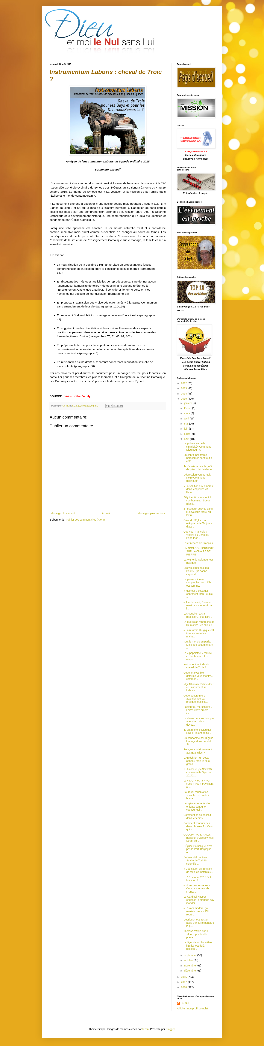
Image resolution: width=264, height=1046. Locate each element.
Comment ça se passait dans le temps (197, 816)
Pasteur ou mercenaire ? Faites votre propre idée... (197, 710)
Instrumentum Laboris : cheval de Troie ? (196, 666)
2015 (184, 398)
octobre (189, 960)
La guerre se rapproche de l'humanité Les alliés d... (198, 623)
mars (187, 413)
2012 (184, 383)
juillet (187, 433)
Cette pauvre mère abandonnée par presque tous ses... (195, 698)
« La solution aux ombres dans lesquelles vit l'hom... (198, 489)
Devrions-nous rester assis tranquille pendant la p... (198, 922)
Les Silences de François (198, 543)
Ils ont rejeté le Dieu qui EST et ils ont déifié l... (197, 731)
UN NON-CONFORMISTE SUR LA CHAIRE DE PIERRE (198, 551)
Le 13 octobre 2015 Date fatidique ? (197, 879)
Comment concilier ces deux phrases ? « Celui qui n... (198, 826)
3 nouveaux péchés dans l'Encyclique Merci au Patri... (198, 512)
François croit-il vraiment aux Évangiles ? (197, 751)
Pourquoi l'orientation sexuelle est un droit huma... (196, 795)
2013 (184, 388)
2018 (184, 987)
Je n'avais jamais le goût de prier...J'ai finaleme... (198, 468)
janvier (188, 403)
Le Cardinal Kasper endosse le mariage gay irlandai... (198, 900)
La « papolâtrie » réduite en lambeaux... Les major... (197, 656)
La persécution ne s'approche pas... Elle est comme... (197, 582)
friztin (145, 1029)
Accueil (106, 513)
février (188, 408)
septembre (190, 955)
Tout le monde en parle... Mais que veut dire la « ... (198, 644)
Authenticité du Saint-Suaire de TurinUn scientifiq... (195, 860)
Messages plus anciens (151, 513)
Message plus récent (63, 513)
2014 (184, 393)
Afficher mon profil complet (192, 1008)
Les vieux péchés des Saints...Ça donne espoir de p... (196, 571)
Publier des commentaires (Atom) (85, 519)
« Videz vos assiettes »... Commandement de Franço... (198, 888)
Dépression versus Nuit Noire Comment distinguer (197, 477)
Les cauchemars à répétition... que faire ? (197, 615)
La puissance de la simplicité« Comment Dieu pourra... (197, 446)
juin (186, 428)
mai (186, 423)
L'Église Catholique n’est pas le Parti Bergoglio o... (197, 849)
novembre (190, 965)
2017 (184, 982)
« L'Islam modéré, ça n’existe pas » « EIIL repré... (196, 911)
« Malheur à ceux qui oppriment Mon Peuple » (198, 594)
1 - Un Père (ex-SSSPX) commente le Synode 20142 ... (197, 772)
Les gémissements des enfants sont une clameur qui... (196, 806)
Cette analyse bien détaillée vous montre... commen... (198, 676)
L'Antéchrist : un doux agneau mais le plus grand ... (196, 761)
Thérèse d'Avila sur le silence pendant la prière (196, 934)
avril (187, 418)
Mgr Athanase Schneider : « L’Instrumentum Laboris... (198, 687)
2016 (184, 976)
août (187, 438)
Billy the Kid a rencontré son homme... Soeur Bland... (197, 500)
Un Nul (185, 1003)
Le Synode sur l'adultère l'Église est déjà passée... (197, 945)
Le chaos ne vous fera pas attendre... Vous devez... (198, 721)
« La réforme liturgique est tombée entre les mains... (198, 633)
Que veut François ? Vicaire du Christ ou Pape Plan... (196, 535)
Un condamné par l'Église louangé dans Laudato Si (198, 741)
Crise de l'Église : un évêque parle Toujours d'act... (197, 523)
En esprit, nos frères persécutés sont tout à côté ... (197, 458)
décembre (190, 970)
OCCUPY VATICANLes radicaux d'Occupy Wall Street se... (198, 837)
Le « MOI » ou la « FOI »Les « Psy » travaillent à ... (198, 783)
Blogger (170, 1029)
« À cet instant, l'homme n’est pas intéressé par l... (198, 605)
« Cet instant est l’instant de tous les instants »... (198, 870)
